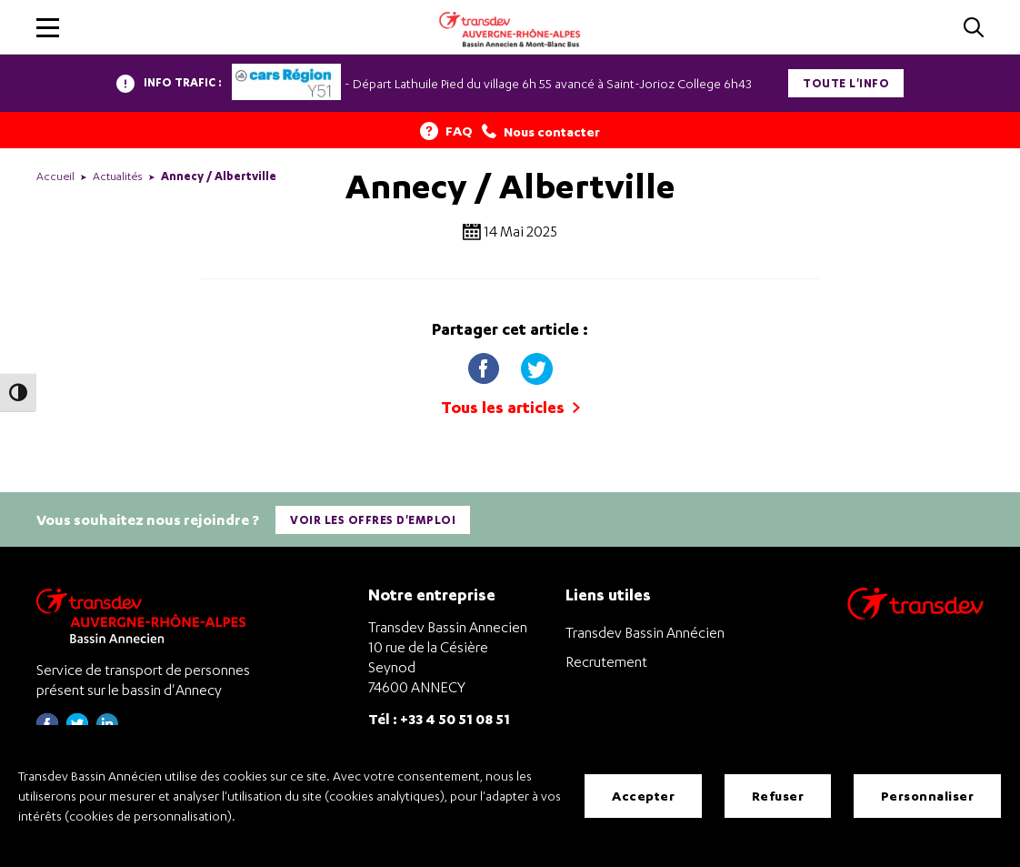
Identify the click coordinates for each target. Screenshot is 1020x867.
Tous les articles (510, 407)
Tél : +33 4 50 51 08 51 (439, 718)
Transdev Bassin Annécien (645, 632)
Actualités (118, 176)
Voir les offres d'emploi (372, 520)
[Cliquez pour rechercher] (973, 28)
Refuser (778, 795)
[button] (47, 27)
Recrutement (606, 661)
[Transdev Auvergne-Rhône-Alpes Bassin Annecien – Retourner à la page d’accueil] (145, 615)
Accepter (643, 795)
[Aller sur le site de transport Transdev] (915, 615)
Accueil (55, 176)
